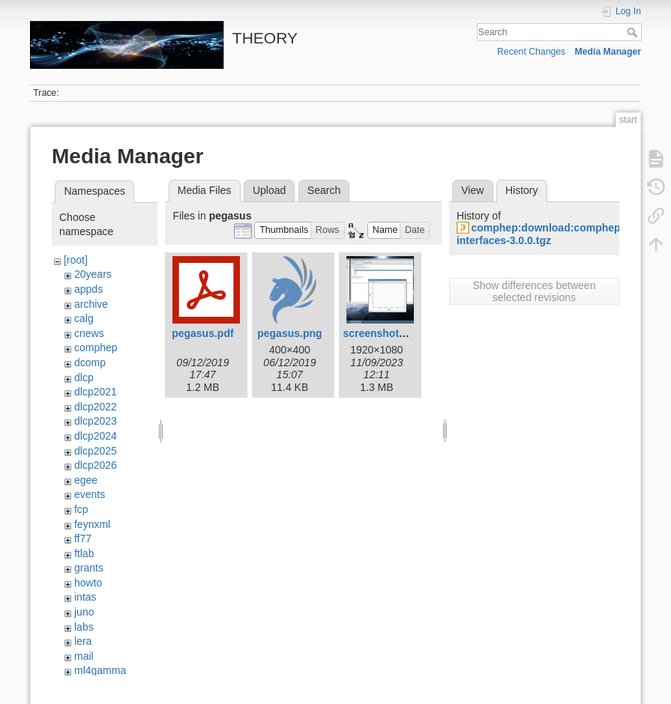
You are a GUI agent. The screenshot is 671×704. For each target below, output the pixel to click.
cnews (89, 333)
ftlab (84, 553)
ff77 (82, 538)
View (472, 190)
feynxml (92, 524)
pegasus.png (289, 333)
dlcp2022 (95, 407)
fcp (81, 509)
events (89, 494)
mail (84, 656)
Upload (269, 190)
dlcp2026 (95, 465)
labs (84, 627)
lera (82, 641)
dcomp (90, 362)
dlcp (84, 377)
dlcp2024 (95, 436)
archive (91, 304)
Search (634, 32)
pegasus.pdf (202, 333)
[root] (76, 260)
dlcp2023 (95, 421)
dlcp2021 (95, 392)
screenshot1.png (385, 333)
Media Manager (608, 51)
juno (84, 612)
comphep (96, 347)
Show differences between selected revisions (533, 291)
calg (84, 318)
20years (93, 274)
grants (88, 568)
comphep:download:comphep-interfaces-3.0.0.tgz (540, 234)
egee (85, 480)
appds (88, 289)
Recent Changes (531, 51)
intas (85, 597)
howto (88, 583)
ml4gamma (100, 670)
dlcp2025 (95, 451)
